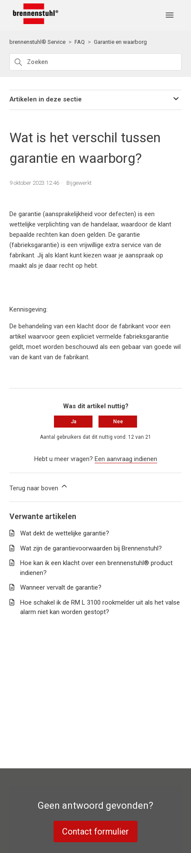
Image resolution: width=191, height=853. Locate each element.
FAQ (80, 42)
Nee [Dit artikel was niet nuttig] (118, 422)
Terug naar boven (39, 487)
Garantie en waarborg (120, 42)
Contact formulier (95, 831)
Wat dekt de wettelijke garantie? (64, 533)
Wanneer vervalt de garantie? (60, 587)
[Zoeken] (95, 61)
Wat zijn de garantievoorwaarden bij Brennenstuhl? (91, 548)
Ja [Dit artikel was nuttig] (73, 422)
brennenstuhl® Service (37, 42)
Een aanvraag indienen (126, 459)
